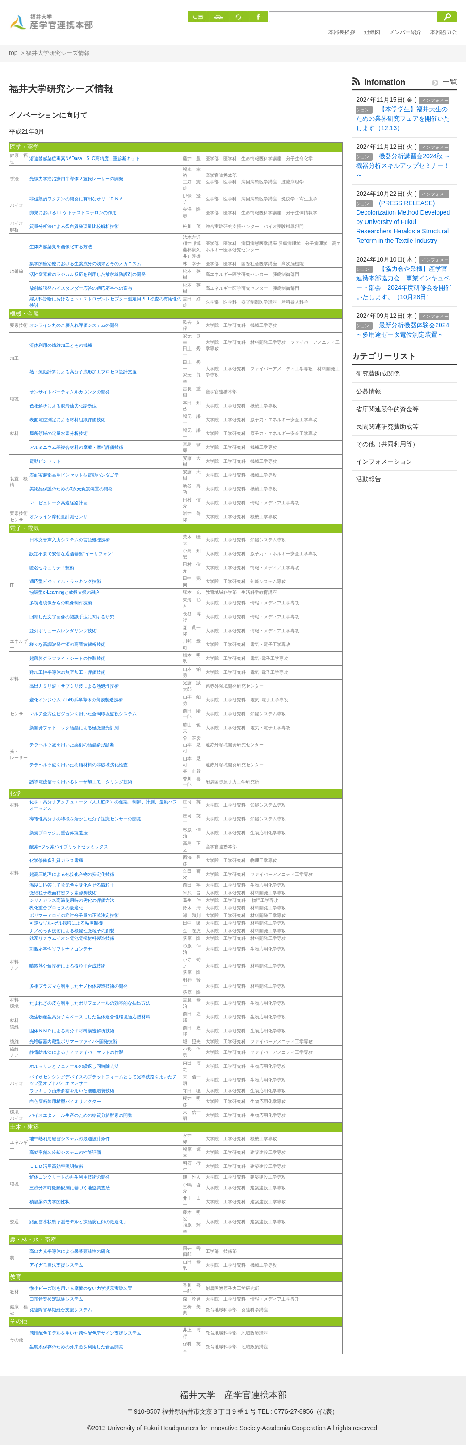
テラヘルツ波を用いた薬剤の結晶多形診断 (71, 744)
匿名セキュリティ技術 (51, 567)
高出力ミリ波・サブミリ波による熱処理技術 (74, 686)
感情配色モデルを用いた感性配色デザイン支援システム (85, 1333)
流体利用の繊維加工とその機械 (60, 345)
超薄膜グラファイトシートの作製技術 (67, 658)
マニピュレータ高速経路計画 (58, 502)
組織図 (372, 32)
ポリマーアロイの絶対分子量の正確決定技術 (74, 915)
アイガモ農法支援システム (56, 1265)
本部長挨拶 (341, 32)
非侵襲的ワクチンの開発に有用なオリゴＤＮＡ (76, 198)
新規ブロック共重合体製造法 (58, 832)
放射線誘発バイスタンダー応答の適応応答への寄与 (80, 288)
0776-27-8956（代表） (306, 1411)
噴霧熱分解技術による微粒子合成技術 (67, 965)
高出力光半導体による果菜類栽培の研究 (69, 1251)
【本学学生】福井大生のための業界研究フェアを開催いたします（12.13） (403, 118)
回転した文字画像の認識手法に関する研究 (71, 616)
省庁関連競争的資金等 (387, 409)
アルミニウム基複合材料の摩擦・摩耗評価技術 (76, 447)
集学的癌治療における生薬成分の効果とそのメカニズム (85, 263)
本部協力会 (443, 32)
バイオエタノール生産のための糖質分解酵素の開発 (80, 1115)
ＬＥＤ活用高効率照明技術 (56, 1166)
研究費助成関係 (378, 373)
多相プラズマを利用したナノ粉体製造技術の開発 (78, 986)
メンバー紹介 (405, 32)
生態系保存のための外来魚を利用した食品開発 (76, 1346)
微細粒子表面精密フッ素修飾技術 (63, 892)
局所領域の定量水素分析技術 (58, 433)
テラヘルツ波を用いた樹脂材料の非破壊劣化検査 (78, 764)
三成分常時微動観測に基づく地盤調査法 (69, 1187)
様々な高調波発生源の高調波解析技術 (67, 644)
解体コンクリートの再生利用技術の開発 (69, 1177)
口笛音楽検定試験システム (56, 1299)
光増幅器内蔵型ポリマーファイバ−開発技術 (73, 1041)
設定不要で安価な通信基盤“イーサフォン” (71, 553)
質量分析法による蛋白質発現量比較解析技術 (74, 226)
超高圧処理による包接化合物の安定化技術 (71, 874)
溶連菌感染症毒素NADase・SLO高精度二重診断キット (84, 158)
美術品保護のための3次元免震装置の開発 (71, 488)
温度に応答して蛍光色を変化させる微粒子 (71, 885)
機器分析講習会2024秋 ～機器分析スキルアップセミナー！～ (403, 165)
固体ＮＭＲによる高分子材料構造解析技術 (71, 1030)
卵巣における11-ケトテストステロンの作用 (72, 212)
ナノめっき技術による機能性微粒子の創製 (71, 930)
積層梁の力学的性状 (49, 1201)
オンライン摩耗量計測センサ (58, 516)
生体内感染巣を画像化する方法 (60, 246)
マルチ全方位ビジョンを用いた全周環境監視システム (83, 713)
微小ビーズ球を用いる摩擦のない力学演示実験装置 (80, 1288)
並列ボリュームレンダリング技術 (63, 630)
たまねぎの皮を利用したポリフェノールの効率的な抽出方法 (89, 1003)
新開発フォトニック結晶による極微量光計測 (74, 727)
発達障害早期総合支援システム (60, 1309)
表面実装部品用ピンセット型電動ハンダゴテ (74, 475)
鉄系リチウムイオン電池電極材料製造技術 (71, 938)
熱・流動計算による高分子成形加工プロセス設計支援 (83, 371)
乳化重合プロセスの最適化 (56, 907)
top (13, 52)
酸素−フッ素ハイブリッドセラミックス (68, 846)
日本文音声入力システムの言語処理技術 (69, 539)
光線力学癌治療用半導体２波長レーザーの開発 (76, 178)
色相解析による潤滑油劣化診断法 (63, 405)
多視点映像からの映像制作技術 (60, 602)
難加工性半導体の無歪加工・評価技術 (67, 672)
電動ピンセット (45, 461)
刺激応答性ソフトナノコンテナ (60, 948)
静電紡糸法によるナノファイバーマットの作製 (76, 1052)
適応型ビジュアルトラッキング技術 (65, 581)
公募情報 (368, 391)
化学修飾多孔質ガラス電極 (56, 860)
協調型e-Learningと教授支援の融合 (64, 592)
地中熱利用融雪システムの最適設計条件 (69, 1138)
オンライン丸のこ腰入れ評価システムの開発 (74, 325)
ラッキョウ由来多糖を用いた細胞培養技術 (71, 1090)
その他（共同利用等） (387, 444)
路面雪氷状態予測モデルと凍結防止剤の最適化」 (78, 1221)
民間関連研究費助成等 (387, 426)
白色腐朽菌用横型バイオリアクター (65, 1101)
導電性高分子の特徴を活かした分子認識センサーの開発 (85, 818)
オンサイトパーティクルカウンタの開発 (69, 391)
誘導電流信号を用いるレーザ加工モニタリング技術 (80, 781)
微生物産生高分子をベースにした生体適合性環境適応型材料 (89, 1016)
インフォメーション (384, 461)
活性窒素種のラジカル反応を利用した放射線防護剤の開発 (87, 274)
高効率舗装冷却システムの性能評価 (65, 1152)
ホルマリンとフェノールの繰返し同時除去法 (74, 1066)
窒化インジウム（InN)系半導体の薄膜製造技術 (76, 699)
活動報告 (368, 478)
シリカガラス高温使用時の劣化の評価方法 (71, 900)
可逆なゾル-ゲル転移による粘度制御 (65, 923)
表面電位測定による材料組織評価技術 (67, 419)
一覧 (444, 82)
